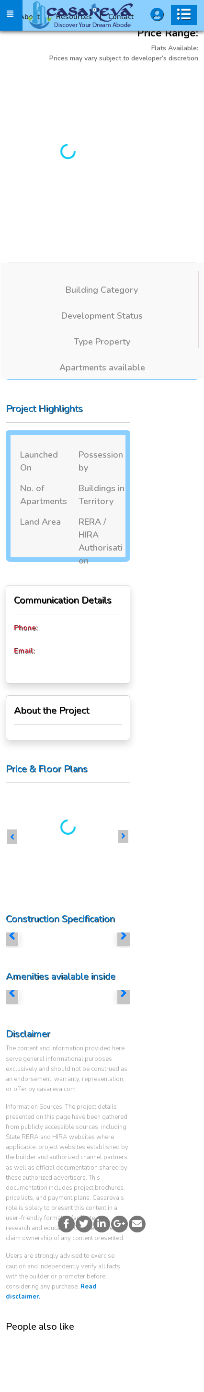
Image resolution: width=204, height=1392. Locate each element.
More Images (145, 82)
